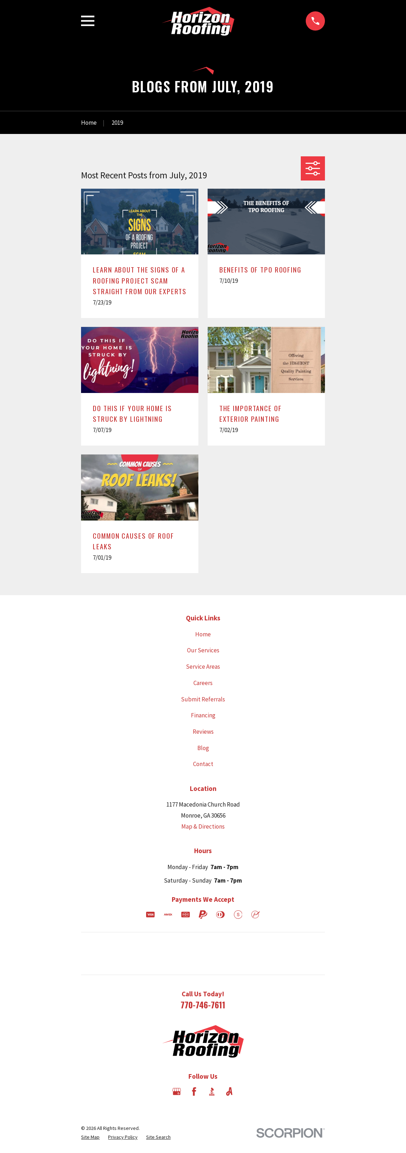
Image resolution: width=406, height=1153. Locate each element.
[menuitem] (90, 1137)
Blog (203, 748)
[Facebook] (194, 1091)
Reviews (203, 732)
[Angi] (229, 1091)
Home (203, 634)
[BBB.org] (212, 1091)
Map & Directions (203, 826)
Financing (203, 715)
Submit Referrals (203, 699)
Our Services (203, 650)
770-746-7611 (203, 1004)
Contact (203, 764)
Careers (203, 683)
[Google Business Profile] (176, 1091)
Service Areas (203, 666)
